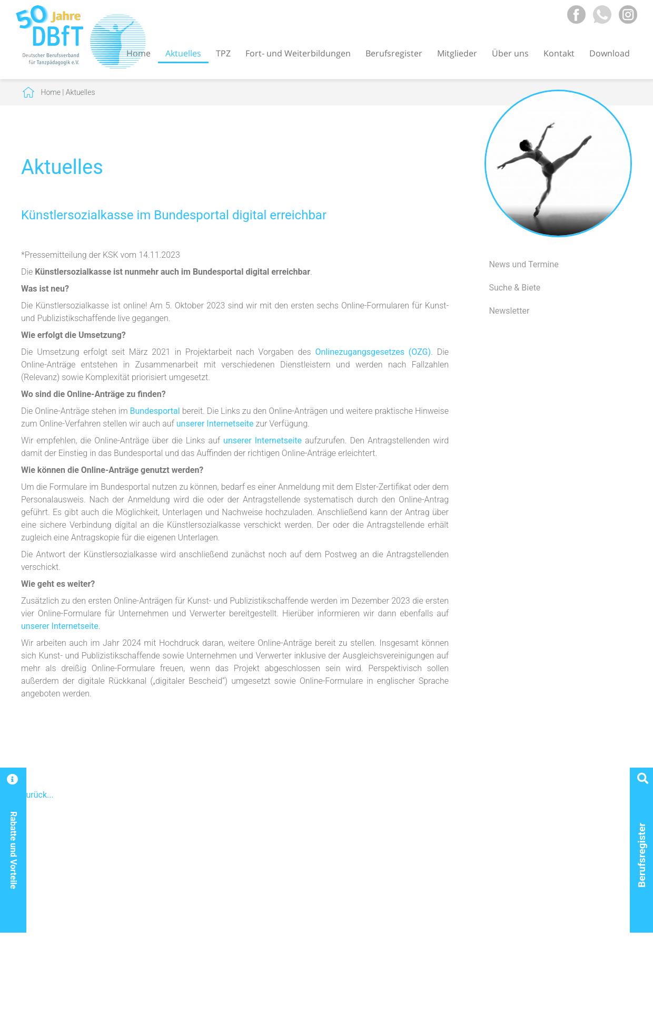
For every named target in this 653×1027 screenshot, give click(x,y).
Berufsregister (393, 53)
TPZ (223, 53)
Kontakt (559, 53)
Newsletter (509, 311)
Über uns (510, 53)
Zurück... (37, 795)
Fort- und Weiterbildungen (298, 53)
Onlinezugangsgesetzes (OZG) (373, 352)
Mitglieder (457, 53)
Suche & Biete (514, 288)
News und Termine (523, 264)
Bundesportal (155, 411)
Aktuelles (183, 53)
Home (51, 92)
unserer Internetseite (215, 424)
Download (609, 53)
